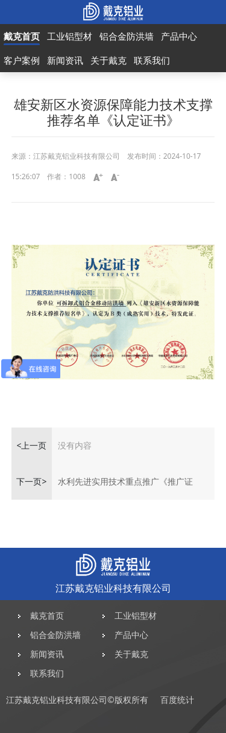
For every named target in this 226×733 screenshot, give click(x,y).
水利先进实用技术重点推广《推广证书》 (125, 488)
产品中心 (179, 36)
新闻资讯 (65, 60)
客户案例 (22, 60)
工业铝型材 (69, 36)
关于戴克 (108, 60)
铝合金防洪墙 (126, 36)
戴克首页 (22, 36)
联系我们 (152, 60)
